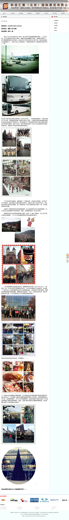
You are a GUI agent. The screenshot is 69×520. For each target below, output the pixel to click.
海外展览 (21, 13)
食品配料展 (56, 20)
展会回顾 (56, 25)
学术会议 (46, 13)
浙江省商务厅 (54, 507)
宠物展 (55, 27)
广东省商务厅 (36, 507)
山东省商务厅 (36, 508)
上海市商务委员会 (3, 507)
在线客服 (68, 256)
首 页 (4, 13)
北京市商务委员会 (3, 508)
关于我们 (13, 13)
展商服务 (38, 13)
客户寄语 (55, 13)
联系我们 (63, 13)
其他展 (55, 30)
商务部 (53, 508)
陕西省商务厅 (19, 507)
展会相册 (29, 13)
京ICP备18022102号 (44, 512)
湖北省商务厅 (19, 508)
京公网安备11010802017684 (53, 512)
